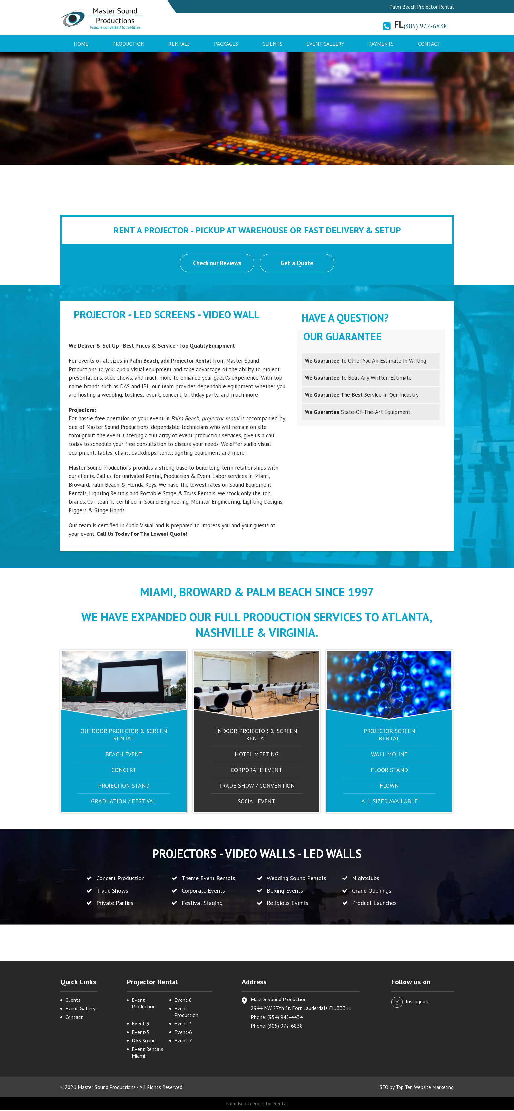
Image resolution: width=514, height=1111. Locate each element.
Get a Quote (297, 264)
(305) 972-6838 (425, 26)
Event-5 (140, 1033)
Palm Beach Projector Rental (257, 1104)
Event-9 (140, 1024)
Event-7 (183, 1041)
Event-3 (183, 1024)
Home (81, 43)
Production (128, 43)
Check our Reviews (216, 264)
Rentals (179, 43)
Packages (226, 43)
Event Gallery (325, 43)
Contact (429, 43)
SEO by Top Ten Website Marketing (416, 1088)
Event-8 (183, 1001)
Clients (272, 43)
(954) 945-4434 (285, 1018)
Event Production (144, 1004)
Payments (381, 43)
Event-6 (183, 1033)
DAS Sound (144, 1041)
